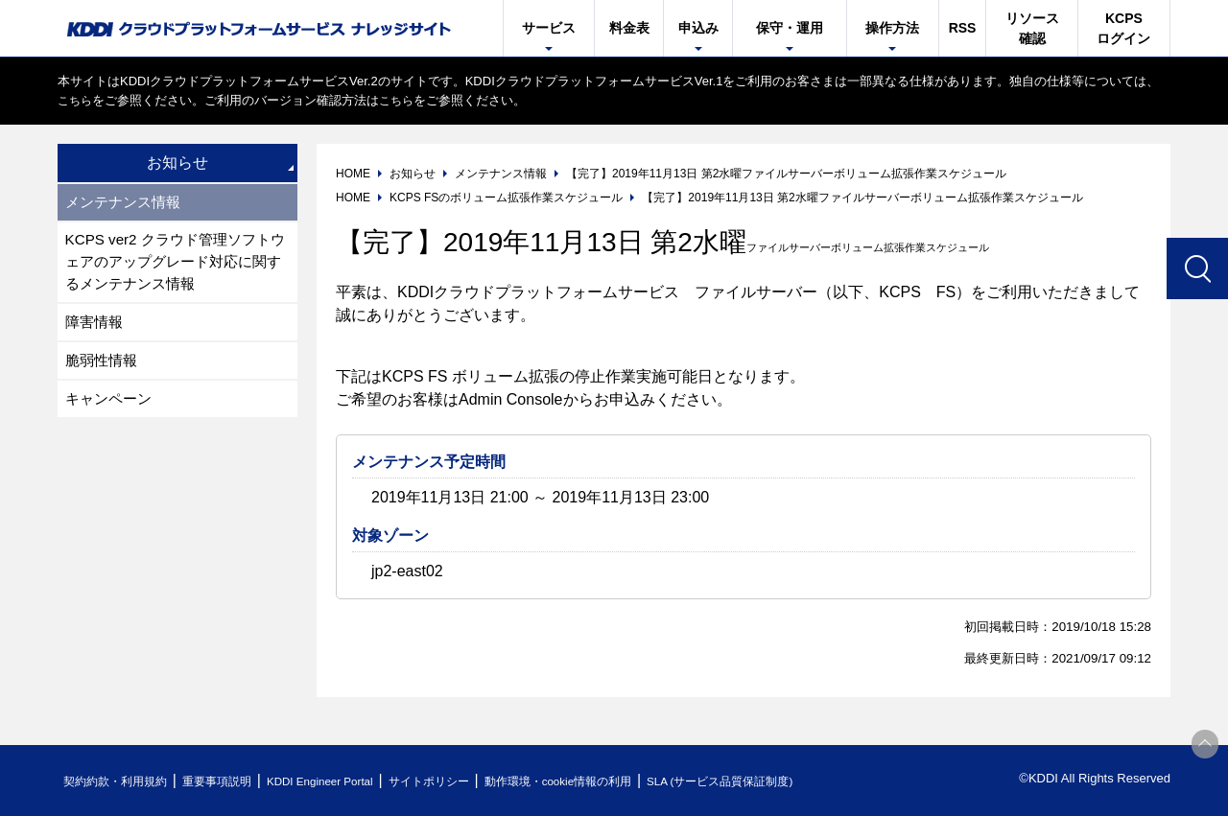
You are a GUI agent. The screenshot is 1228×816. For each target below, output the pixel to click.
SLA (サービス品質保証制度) (796, 781)
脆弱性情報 (103, 369)
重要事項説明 (234, 781)
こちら (76, 100)
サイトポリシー (473, 781)
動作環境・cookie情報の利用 (616, 781)
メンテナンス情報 (126, 203)
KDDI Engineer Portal (350, 781)
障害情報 (96, 329)
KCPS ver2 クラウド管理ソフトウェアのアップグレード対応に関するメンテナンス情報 (174, 266)
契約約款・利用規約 (121, 781)
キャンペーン (111, 410)
